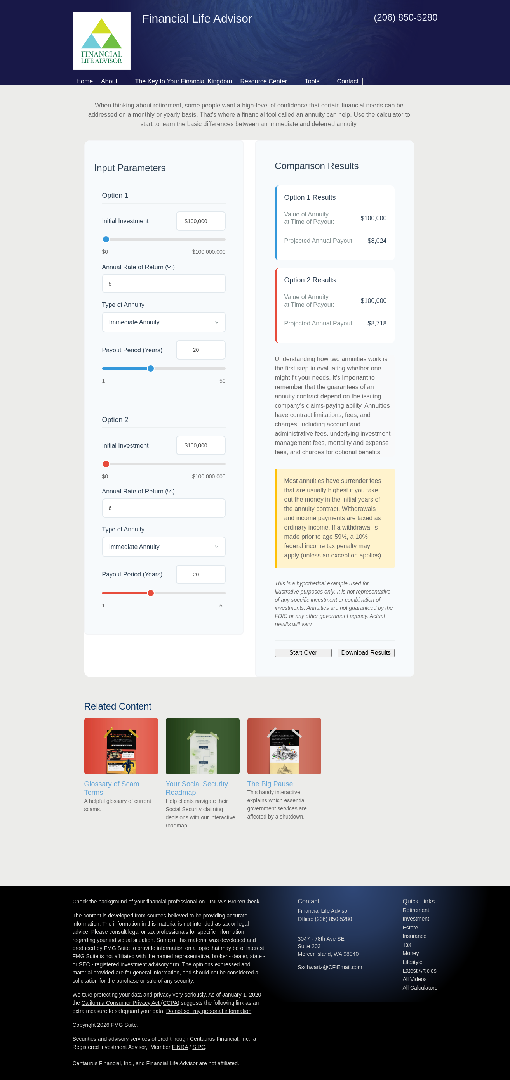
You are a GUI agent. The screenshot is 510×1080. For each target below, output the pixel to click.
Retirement (416, 910)
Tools (312, 81)
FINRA (180, 1047)
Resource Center (263, 81)
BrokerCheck (243, 901)
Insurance (414, 936)
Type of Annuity (123, 304)
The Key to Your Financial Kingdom (183, 81)
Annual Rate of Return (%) (138, 267)
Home (85, 81)
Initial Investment (125, 221)
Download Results (366, 652)
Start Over (303, 652)
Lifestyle (413, 962)
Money (411, 953)
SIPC (198, 1047)
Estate (410, 927)
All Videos (415, 979)
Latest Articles (420, 971)
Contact (348, 81)
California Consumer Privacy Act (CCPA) (130, 1003)
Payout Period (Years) (132, 350)
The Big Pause (270, 784)
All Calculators (420, 988)
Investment (416, 919)
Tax (407, 945)
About (109, 81)
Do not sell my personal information (208, 1011)
